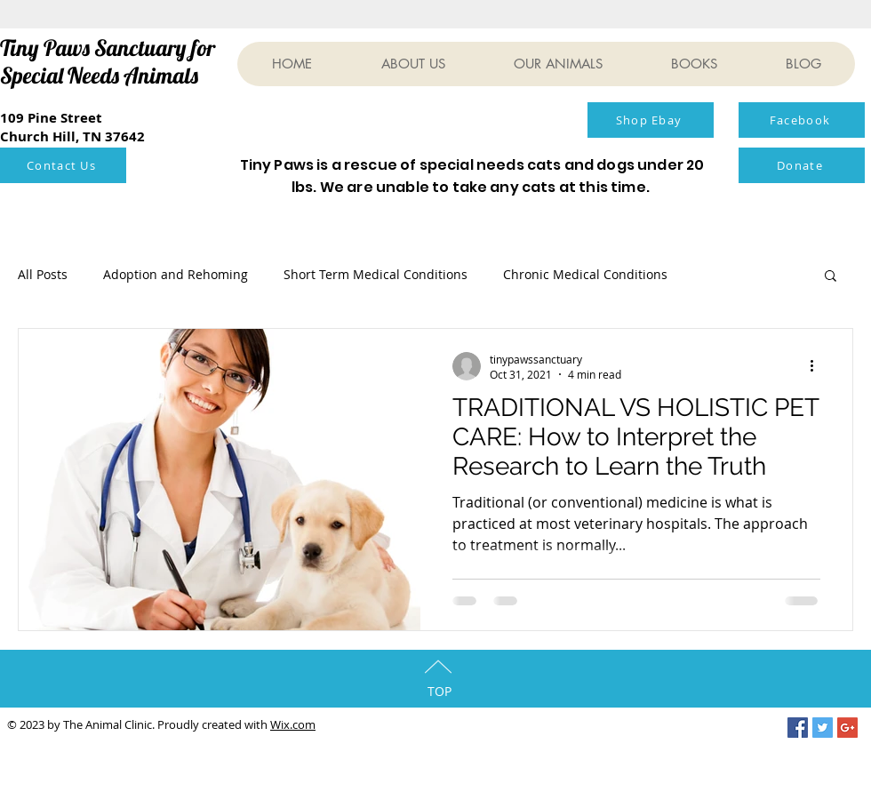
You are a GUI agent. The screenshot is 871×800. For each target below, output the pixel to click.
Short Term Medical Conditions (375, 274)
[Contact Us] (63, 165)
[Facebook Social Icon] (797, 727)
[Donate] (802, 165)
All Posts (43, 274)
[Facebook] (802, 120)
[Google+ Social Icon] (847, 727)
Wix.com (293, 724)
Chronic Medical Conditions (585, 274)
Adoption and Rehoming (175, 274)
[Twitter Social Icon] (822, 727)
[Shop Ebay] (650, 120)
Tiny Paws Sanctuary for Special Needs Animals (107, 61)
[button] (830, 277)
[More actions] (817, 366)
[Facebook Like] (452, 126)
